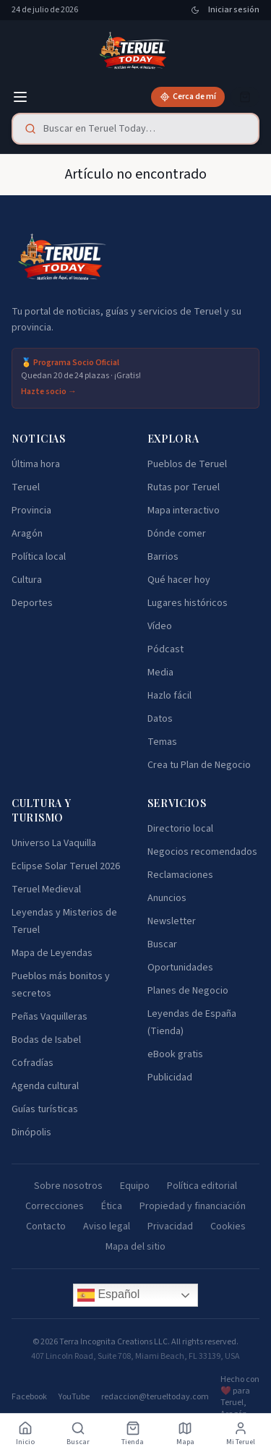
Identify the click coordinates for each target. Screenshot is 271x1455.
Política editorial (202, 1186)
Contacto (46, 1226)
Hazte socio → (49, 392)
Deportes (32, 603)
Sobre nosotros (68, 1186)
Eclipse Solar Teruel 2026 (66, 866)
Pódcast (165, 649)
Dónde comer (176, 533)
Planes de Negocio (187, 990)
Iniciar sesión (233, 10)
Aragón (27, 533)
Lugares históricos (187, 603)
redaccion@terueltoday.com (155, 1397)
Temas (162, 742)
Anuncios (166, 898)
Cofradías (32, 1063)
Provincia (31, 510)
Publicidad (169, 1077)
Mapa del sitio (135, 1246)
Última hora (36, 464)
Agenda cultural (45, 1086)
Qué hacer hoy (178, 580)
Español (108, 1295)
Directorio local (180, 829)
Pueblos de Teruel (187, 464)
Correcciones (54, 1206)
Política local (39, 557)
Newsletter (171, 921)
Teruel (26, 487)
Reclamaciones (180, 875)
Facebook (29, 1397)
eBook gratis (175, 1054)
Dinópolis (31, 1132)
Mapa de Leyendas (52, 953)
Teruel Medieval (46, 889)
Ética (111, 1206)
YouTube (74, 1397)
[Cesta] (245, 97)
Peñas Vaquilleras (49, 1017)
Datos (160, 719)
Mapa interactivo (183, 510)
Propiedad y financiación (192, 1206)
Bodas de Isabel (46, 1040)
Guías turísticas (45, 1109)
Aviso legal (106, 1226)
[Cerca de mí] (188, 97)
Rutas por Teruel (183, 487)
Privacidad (170, 1226)
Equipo (135, 1186)
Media (160, 672)
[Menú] (20, 97)
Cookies (228, 1226)
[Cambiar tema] (195, 10)
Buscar (162, 944)
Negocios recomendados (202, 852)
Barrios (162, 557)
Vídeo (159, 626)
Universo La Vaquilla (54, 843)
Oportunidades (180, 967)
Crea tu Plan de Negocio (199, 765)
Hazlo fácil (169, 695)
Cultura (27, 580)
